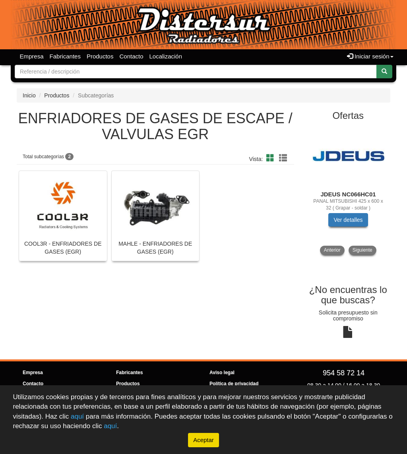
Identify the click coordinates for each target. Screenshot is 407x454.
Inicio (29, 95)
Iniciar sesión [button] (370, 56)
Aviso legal (222, 372)
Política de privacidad (233, 383)
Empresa (32, 56)
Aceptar (203, 440)
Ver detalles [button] (347, 220)
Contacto (131, 56)
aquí (77, 416)
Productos (100, 56)
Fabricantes (65, 56)
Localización (165, 56)
